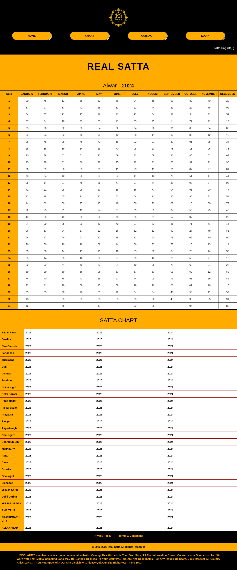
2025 (99, 332)
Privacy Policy (102, 535)
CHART (89, 35)
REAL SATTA (118, 66)
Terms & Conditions (131, 535)
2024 (170, 332)
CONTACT (147, 35)
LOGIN (205, 35)
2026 (28, 332)
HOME (32, 35)
